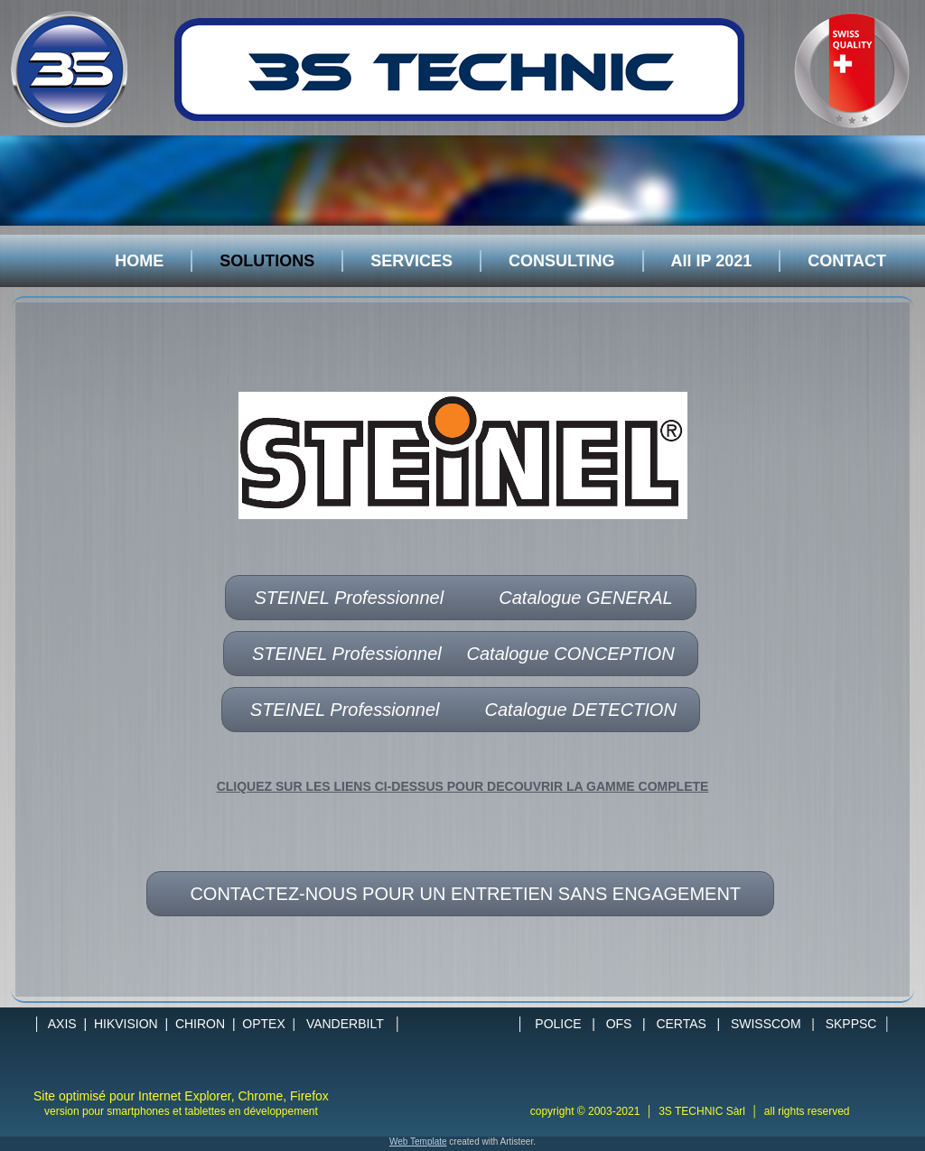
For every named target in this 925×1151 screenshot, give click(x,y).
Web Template (418, 1141)
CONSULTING (562, 261)
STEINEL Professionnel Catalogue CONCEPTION (460, 654)
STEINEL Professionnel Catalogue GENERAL (460, 598)
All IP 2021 (711, 261)
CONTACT (847, 261)
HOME (139, 261)
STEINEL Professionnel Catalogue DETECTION (461, 709)
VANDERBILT (345, 1023)
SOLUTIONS (267, 261)
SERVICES (411, 261)
